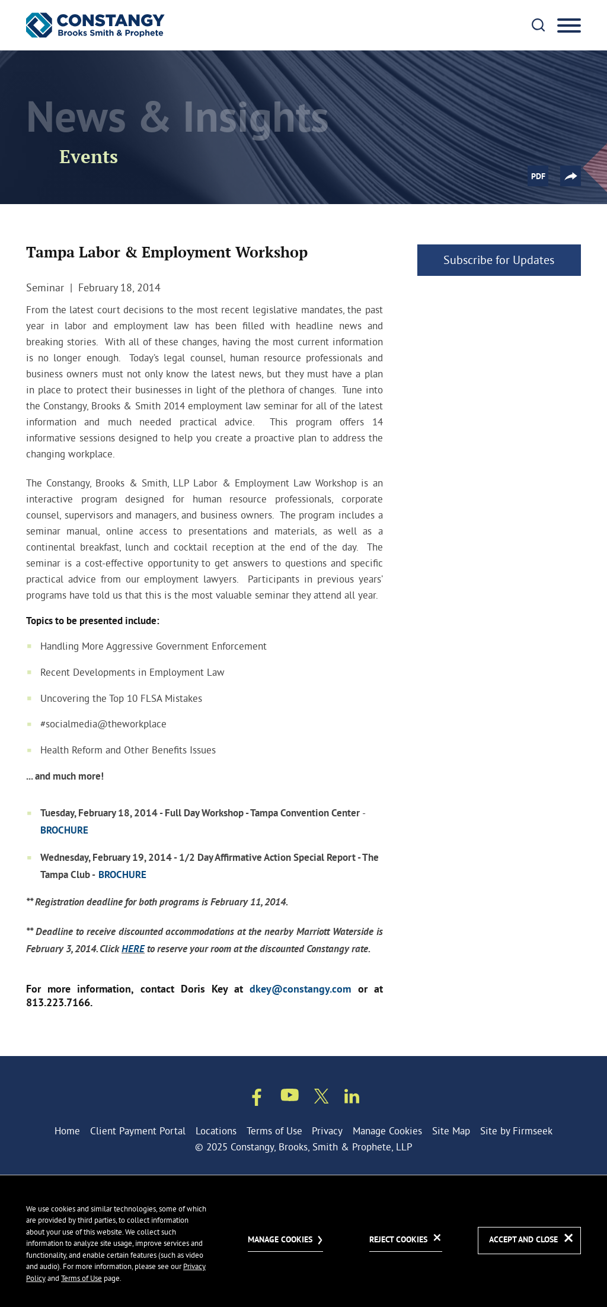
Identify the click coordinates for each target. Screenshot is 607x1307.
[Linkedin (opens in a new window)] (352, 1098)
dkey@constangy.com (300, 990)
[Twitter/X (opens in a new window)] (321, 1098)
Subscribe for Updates (498, 259)
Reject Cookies (398, 1240)
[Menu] (569, 26)
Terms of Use (274, 1130)
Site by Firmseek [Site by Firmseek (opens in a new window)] (516, 1130)
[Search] (538, 24)
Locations (216, 1130)
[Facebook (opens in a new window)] (256, 1099)
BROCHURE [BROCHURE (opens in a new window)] (64, 831)
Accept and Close (523, 1240)
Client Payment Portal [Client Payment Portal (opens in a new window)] (138, 1130)
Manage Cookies (387, 1130)
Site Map (451, 1130)
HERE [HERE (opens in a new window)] (133, 949)
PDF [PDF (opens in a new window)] (538, 176)
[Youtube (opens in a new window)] (290, 1097)
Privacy (327, 1130)
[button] (570, 176)
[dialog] (303, 1241)
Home (67, 1130)
